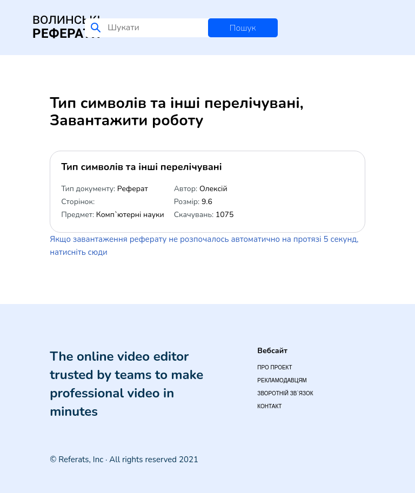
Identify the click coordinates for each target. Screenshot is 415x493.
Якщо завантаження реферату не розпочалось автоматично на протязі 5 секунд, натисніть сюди (204, 246)
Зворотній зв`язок (285, 393)
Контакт (269, 406)
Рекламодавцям (281, 380)
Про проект (274, 367)
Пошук (243, 28)
